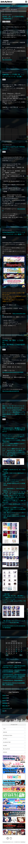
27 (6, 653)
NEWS (4, 21)
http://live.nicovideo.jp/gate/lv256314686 (12, 372)
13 (6, 649)
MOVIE (5, 752)
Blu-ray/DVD (6, 748)
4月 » (21, 655)
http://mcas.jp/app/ (7, 59)
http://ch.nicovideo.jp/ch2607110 (10, 391)
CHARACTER (6, 742)
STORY (5, 738)
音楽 (3, 710)
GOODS (4, 698)
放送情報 (8, 21)
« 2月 (7, 655)
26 (21, 651)
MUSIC (5, 745)
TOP (4, 728)
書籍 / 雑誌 (5, 705)
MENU (26, 2)
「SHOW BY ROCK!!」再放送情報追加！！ (13, 680)
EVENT (4, 700)
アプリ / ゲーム (6, 708)
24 (16, 651)
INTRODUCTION (7, 735)
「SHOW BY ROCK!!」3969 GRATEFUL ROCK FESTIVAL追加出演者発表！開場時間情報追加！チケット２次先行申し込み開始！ (14, 676)
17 (16, 649)
